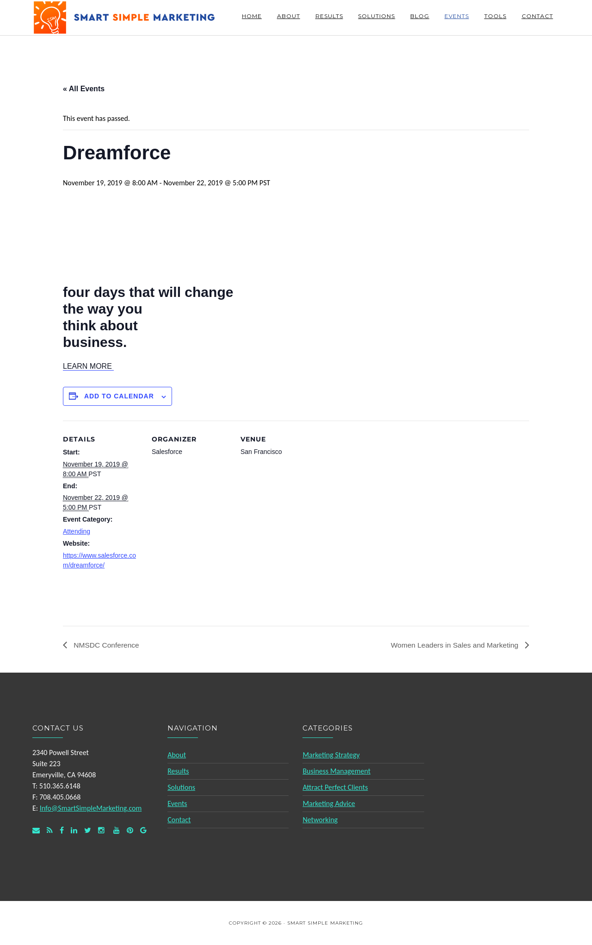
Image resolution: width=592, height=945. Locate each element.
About (176, 754)
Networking (320, 819)
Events (177, 803)
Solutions (181, 787)
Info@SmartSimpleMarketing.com (91, 808)
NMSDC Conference (106, 645)
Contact (179, 819)
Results (178, 771)
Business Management (336, 771)
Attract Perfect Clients (335, 787)
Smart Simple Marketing (124, 17)
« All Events (84, 89)
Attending (76, 531)
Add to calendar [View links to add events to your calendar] (119, 396)
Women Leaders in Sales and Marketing (453, 645)
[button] (88, 366)
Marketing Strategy (330, 754)
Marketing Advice (328, 803)
